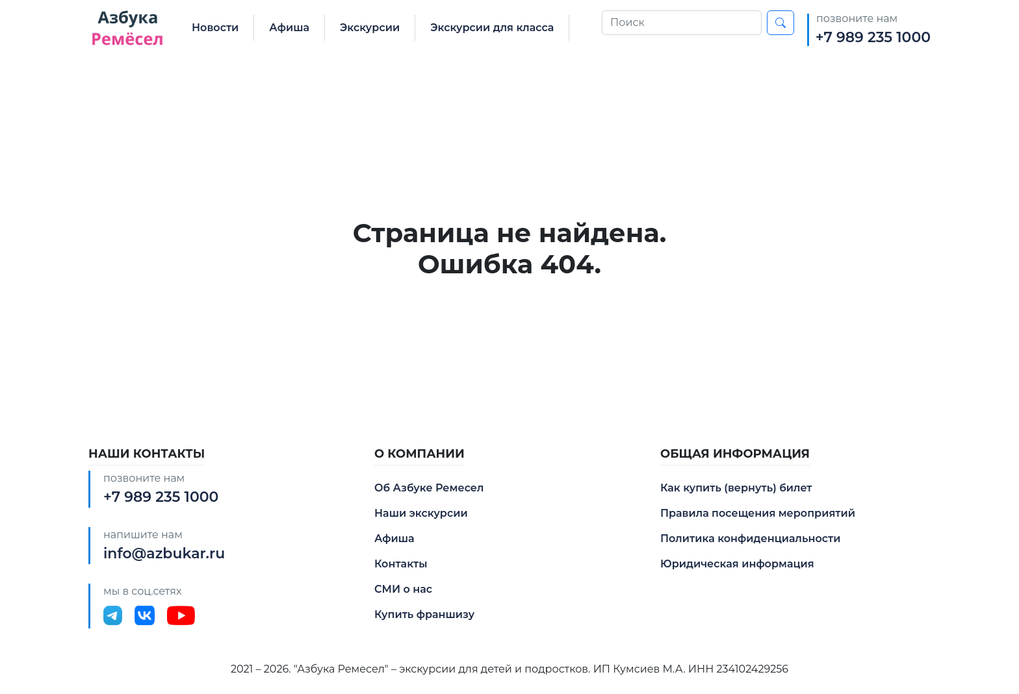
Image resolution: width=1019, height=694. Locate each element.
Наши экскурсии (421, 513)
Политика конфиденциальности (750, 538)
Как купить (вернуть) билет (736, 488)
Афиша (289, 27)
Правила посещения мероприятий (757, 513)
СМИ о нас (403, 589)
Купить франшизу (424, 614)
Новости (215, 27)
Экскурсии (370, 27)
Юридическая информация (737, 564)
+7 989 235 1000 (873, 37)
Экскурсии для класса (492, 27)
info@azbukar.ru (164, 553)
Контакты (401, 564)
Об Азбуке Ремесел (429, 488)
